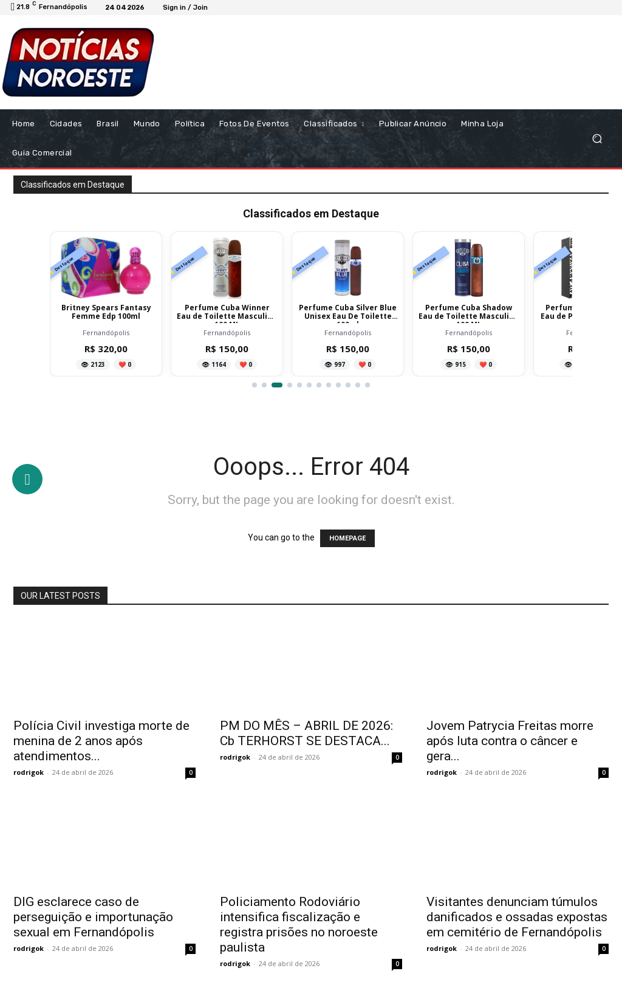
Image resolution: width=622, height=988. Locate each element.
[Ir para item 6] (309, 385)
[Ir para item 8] (328, 385)
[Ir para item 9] (338, 385)
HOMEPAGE (347, 538)
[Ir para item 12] (367, 385)
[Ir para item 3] (280, 385)
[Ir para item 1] (254, 385)
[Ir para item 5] (299, 385)
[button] (597, 138)
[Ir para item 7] (318, 385)
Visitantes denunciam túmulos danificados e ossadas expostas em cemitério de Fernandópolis (516, 916)
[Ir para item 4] (289, 385)
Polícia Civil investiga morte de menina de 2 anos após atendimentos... (101, 740)
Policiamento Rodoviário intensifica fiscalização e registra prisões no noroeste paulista (299, 924)
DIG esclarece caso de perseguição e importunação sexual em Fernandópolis (93, 916)
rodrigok (28, 772)
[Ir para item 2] (267, 385)
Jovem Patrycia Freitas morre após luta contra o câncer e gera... (509, 740)
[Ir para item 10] (348, 385)
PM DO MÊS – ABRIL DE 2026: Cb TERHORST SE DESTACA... (306, 733)
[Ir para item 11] (357, 385)
